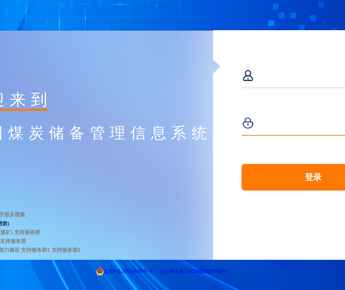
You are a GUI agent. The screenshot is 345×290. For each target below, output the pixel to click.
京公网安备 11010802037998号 (194, 271)
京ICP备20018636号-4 (128, 271)
